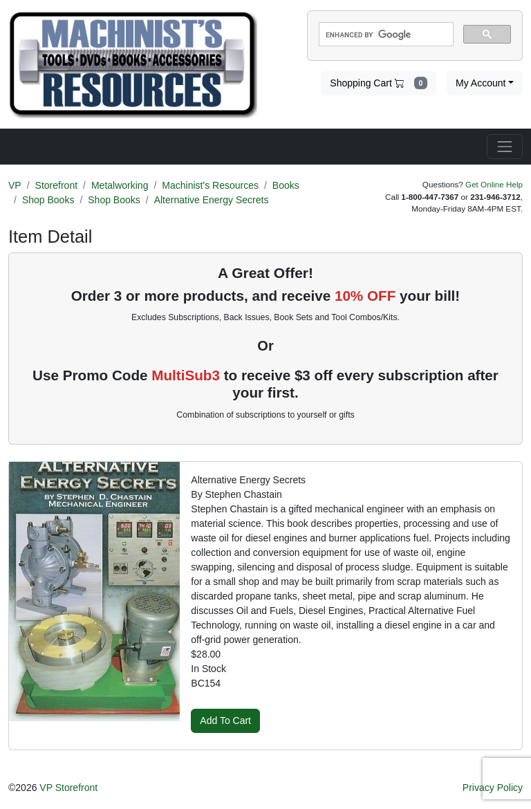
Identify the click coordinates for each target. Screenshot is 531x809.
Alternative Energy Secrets (211, 199)
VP (14, 185)
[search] (385, 34)
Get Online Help (494, 184)
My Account (480, 83)
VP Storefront (68, 787)
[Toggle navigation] (505, 146)
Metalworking (119, 185)
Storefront (56, 185)
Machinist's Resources (210, 185)
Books (285, 185)
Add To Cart (225, 720)
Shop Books (48, 199)
